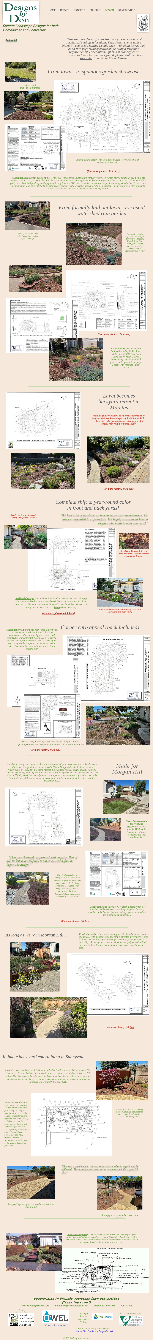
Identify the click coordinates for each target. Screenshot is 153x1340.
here (132, 1027)
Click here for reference (55, 1325)
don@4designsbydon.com (75, 1305)
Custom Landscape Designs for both (30, 26)
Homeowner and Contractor (24, 30)
